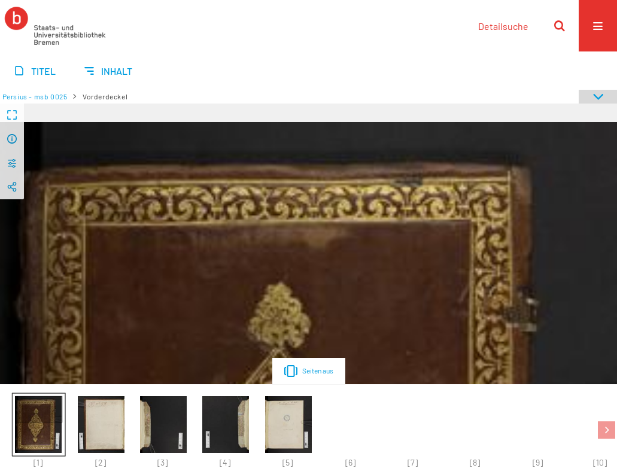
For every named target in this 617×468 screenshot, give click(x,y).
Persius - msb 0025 (35, 96)
